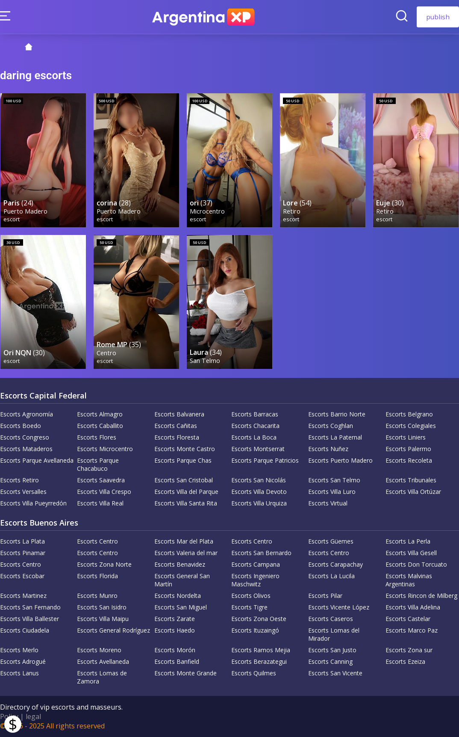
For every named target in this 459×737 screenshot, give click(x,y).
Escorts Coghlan (330, 426)
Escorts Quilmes (253, 673)
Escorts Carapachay (335, 564)
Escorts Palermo (408, 449)
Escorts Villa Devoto (259, 491)
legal (33, 716)
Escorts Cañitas (175, 426)
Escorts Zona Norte (104, 564)
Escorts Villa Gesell (411, 553)
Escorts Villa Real (100, 503)
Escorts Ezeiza (405, 661)
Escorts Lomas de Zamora (102, 677)
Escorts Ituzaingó (255, 630)
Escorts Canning (330, 661)
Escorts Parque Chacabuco (98, 464)
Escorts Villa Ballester (29, 619)
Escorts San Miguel (180, 607)
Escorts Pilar (325, 595)
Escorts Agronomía (26, 414)
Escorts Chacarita (255, 426)
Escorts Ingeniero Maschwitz (255, 580)
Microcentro (207, 211)
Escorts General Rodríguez (113, 630)
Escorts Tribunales (410, 480)
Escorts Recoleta (408, 460)
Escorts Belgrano (409, 414)
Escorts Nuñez (328, 449)
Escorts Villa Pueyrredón (33, 503)
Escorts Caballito (100, 426)
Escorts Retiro (19, 480)
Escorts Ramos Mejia (260, 650)
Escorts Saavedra (101, 480)
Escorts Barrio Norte (336, 414)
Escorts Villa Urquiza (259, 503)
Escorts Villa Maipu (103, 619)
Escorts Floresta (176, 437)
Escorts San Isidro (102, 607)
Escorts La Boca (254, 437)
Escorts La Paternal (335, 437)
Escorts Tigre (249, 607)
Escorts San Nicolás (258, 480)
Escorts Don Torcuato (416, 564)
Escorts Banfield (176, 661)
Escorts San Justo (332, 650)
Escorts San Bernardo (261, 553)
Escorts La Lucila (331, 576)
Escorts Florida (97, 576)
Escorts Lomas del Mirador (333, 634)
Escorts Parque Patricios (265, 460)
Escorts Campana (255, 564)
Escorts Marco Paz (411, 630)
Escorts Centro (97, 541)
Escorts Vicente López (338, 607)
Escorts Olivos (251, 595)
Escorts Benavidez (179, 564)
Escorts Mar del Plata (183, 541)
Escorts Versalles (23, 491)
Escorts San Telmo (334, 480)
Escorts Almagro (100, 414)
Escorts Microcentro (105, 449)
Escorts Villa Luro (332, 491)
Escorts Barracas (254, 414)
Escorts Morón (174, 650)
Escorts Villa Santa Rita (185, 503)
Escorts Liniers (405, 437)
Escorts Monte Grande (185, 673)
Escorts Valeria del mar (186, 553)
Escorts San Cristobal (183, 480)
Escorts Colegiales (410, 426)
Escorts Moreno (99, 650)
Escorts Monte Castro (184, 449)
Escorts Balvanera (179, 414)
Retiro (291, 211)
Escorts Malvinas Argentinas (408, 580)
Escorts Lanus (19, 673)
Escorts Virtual (327, 503)
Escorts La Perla (407, 541)
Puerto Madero (25, 211)
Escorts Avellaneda (103, 661)
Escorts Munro (97, 595)
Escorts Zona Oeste (258, 619)
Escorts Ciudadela (24, 630)
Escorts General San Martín (182, 580)
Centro (106, 353)
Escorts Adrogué (23, 661)
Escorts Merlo (19, 650)
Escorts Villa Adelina (412, 607)
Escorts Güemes (330, 541)
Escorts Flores (96, 437)
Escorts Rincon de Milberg (421, 595)
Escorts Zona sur (409, 650)
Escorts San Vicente (335, 673)
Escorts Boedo (20, 426)
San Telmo (205, 361)
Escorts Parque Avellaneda (37, 460)
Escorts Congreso (24, 437)
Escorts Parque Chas (183, 460)
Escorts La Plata (22, 541)
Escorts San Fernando (30, 607)
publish (438, 16)
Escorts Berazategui (259, 661)
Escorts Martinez (23, 595)
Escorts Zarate (174, 619)
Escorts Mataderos (26, 449)
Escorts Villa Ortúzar (413, 491)
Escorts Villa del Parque (186, 491)
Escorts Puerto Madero (340, 460)
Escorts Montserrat (258, 449)
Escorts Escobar (22, 576)
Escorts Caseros (330, 619)
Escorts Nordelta (177, 595)
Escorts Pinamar (22, 553)
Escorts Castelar (407, 619)
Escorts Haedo (174, 630)
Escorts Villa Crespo (104, 491)
